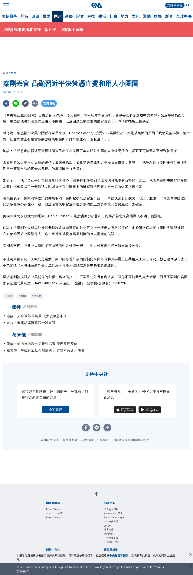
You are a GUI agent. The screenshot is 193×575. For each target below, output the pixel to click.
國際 (47, 16)
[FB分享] (6, 103)
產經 (69, 16)
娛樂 (158, 16)
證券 (80, 16)
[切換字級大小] (35, 103)
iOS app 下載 (111, 509)
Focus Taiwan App (114, 517)
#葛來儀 (37, 295)
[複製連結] (25, 103)
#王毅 (9, 295)
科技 (91, 16)
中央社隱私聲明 (119, 555)
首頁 (5, 72)
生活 (102, 16)
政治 (35, 16)
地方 (124, 16)
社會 (113, 16)
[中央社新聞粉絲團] (96, 494)
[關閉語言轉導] (190, 567)
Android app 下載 (113, 513)
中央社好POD (111, 541)
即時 (24, 16)
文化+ (107, 525)
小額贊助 (56, 409)
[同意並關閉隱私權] (190, 555)
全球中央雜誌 (111, 521)
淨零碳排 (108, 529)
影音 (169, 16)
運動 (147, 16)
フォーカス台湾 (54, 513)
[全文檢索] (188, 6)
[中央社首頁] (96, 5)
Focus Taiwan (53, 509)
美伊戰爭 (9, 16)
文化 (135, 16)
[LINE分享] (15, 103)
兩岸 (58, 16)
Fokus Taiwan (53, 517)
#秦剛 (22, 295)
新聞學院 (108, 533)
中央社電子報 (111, 537)
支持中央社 (175, 5)
